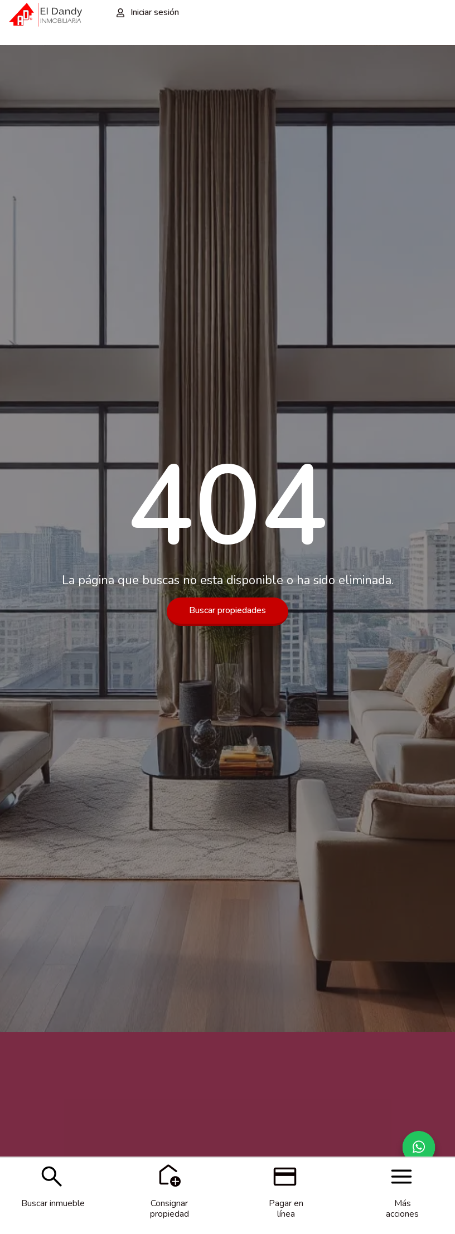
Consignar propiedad (169, 1208)
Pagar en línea (286, 1208)
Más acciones (402, 1208)
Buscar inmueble (53, 1203)
